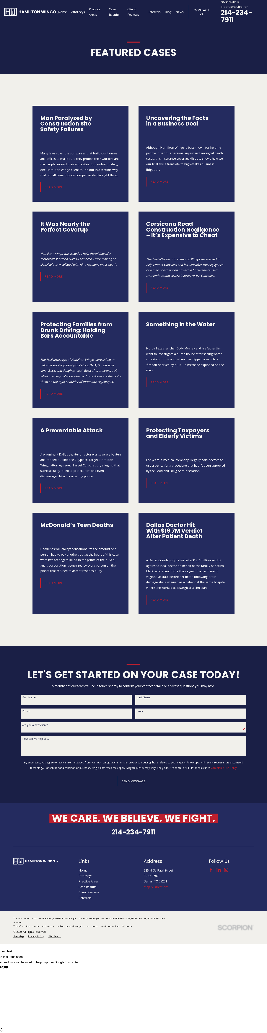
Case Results (88, 887)
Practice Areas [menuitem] (94, 12)
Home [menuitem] (62, 12)
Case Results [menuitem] (114, 12)
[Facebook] (211, 870)
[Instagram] (226, 870)
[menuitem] (18, 936)
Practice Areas (89, 881)
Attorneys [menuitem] (78, 12)
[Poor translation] (5, 968)
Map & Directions (156, 887)
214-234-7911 (236, 16)
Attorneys (85, 876)
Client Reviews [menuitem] (133, 12)
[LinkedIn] (218, 870)
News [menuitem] (180, 12)
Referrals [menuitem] (154, 12)
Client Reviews (89, 892)
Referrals (85, 898)
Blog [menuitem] (168, 12)
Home (83, 870)
